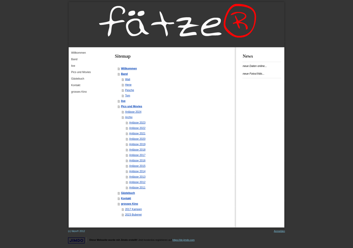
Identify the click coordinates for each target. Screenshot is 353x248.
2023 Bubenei (133, 214)
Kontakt (126, 198)
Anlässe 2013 (137, 176)
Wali (127, 79)
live (123, 101)
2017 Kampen (133, 209)
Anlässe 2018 (137, 149)
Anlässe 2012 (137, 182)
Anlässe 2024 (133, 111)
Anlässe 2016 (137, 160)
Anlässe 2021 (137, 133)
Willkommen (129, 68)
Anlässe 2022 (137, 128)
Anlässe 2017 (137, 155)
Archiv (128, 117)
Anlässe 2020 (137, 138)
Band (124, 74)
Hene (128, 84)
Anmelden (279, 231)
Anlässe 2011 (137, 187)
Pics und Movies (131, 106)
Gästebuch (128, 193)
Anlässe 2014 (137, 171)
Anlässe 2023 (137, 122)
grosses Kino (129, 203)
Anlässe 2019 (137, 144)
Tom (127, 95)
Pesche (129, 90)
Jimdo (76, 240)
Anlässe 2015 (137, 166)
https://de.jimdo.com (183, 240)
